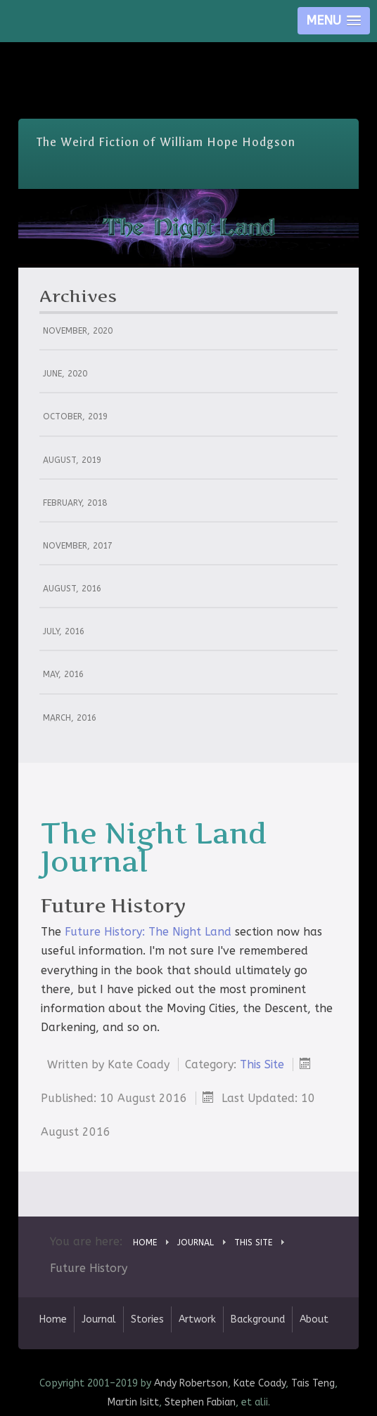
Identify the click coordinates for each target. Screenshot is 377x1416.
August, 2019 (72, 460)
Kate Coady (260, 1383)
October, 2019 (75, 416)
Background (258, 1319)
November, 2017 (78, 546)
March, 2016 (69, 718)
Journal (99, 1319)
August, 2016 (72, 589)
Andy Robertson (191, 1383)
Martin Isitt (133, 1402)
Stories (147, 1319)
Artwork (197, 1319)
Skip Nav (189, 52)
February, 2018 (75, 503)
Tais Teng (313, 1383)
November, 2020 (78, 331)
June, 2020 (65, 374)
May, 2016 (63, 674)
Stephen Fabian (200, 1402)
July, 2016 (63, 631)
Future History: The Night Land (148, 931)
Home (53, 1319)
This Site (262, 1064)
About (314, 1319)
